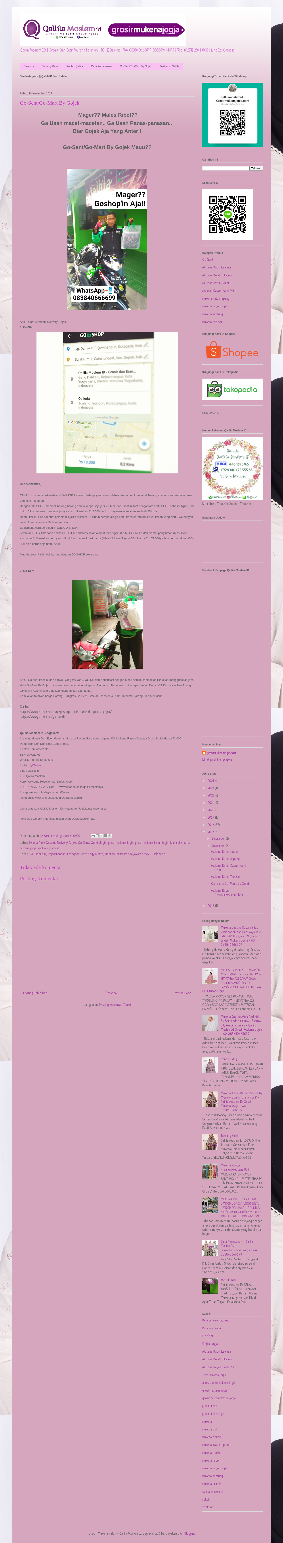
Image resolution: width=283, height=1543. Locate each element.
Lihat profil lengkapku (217, 760)
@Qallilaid (36, 765)
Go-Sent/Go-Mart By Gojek (136, 66)
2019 (211, 818)
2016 (211, 906)
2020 (211, 810)
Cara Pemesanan (101, 66)
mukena (207, 1422)
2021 (211, 803)
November (219, 846)
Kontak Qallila (75, 66)
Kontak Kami (228, 1280)
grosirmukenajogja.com (221, 753)
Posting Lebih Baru (35, 993)
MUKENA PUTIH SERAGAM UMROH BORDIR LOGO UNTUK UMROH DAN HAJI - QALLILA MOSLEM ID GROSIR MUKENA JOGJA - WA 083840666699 (241, 1208)
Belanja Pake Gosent (42, 843)
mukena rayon (211, 1461)
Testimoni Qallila (169, 66)
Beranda (29, 66)
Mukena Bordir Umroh (217, 276)
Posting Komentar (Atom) (115, 1005)
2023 (211, 788)
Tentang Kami (50, 66)
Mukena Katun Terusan (226, 877)
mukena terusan (212, 322)
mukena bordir (211, 1437)
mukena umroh (211, 1484)
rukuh (206, 1500)
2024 (211, 781)
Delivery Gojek (66, 843)
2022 (211, 796)
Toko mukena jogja (214, 1375)
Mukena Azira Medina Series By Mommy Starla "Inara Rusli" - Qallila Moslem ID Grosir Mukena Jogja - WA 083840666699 (241, 1102)
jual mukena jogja (213, 1414)
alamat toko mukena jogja (218, 1383)
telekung (207, 1507)
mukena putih (211, 1453)
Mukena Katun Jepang (225, 859)
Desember (219, 839)
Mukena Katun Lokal (215, 283)
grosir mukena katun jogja (151, 843)
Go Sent (83, 843)
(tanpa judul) (229, 1059)
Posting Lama (182, 993)
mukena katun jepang (215, 299)
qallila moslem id (48, 848)
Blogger (189, 1534)
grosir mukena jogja (120, 843)
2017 (211, 832)
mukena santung (212, 314)
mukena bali (209, 1430)
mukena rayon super (215, 306)
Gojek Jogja (98, 843)
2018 (211, 825)
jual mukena (177, 843)
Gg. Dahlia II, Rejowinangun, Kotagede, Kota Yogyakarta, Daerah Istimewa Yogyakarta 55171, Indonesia (97, 854)
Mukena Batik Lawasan (217, 268)
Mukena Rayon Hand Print (219, 291)
